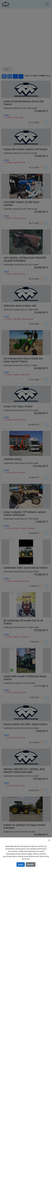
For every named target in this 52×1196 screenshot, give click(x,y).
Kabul (20, 864)
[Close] (49, 840)
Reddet (30, 864)
